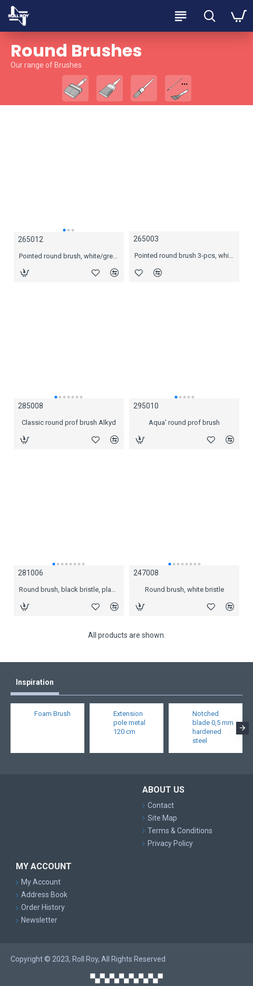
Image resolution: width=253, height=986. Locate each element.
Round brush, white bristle (184, 589)
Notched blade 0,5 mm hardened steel (212, 727)
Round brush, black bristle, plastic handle (69, 589)
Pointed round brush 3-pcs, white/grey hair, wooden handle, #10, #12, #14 (184, 255)
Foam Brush (52, 714)
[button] (64, 230)
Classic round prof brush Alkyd (69, 422)
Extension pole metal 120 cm (129, 723)
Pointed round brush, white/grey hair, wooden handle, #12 (69, 256)
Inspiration (35, 682)
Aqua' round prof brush (184, 422)
